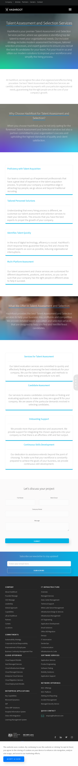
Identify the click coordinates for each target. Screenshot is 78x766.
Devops (43, 635)
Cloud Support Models (13, 660)
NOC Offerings (46, 688)
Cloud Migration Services (14, 680)
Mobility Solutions (47, 672)
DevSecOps (45, 643)
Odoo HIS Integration (12, 716)
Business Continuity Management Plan (19, 651)
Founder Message (11, 596)
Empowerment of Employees (15, 647)
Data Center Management (50, 600)
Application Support (48, 676)
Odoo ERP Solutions (12, 708)
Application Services (48, 660)
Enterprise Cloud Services (14, 676)
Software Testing (47, 668)
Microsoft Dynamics (12, 700)
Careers (32, 2)
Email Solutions (46, 628)
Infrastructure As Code (49, 651)
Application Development (50, 624)
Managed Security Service (50, 704)
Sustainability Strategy (13, 639)
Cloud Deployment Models (14, 684)
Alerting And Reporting (49, 696)
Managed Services (47, 596)
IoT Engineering (46, 620)
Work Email (54, 498)
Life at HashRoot (11, 616)
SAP (6, 704)
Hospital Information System (15, 712)
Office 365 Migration (48, 631)
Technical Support (47, 604)
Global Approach (11, 608)
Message (37, 521)
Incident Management (49, 700)
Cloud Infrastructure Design (15, 668)
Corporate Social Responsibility (16, 643)
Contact (40, 2)
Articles (17, 2)
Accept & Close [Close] (14, 759)
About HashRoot (11, 592)
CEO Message (10, 600)
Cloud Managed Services (14, 672)
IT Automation (46, 639)
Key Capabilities (10, 696)
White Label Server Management (52, 608)
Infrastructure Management (50, 616)
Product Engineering (48, 664)
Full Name (20, 498)
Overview (44, 592)
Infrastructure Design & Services (52, 612)
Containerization (47, 647)
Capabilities (9, 612)
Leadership (9, 604)
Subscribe (39, 570)
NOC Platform (46, 692)
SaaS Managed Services (13, 664)
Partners (25, 2)
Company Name (37, 509)
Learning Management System (16, 720)
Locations (8, 628)
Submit (37, 541)
